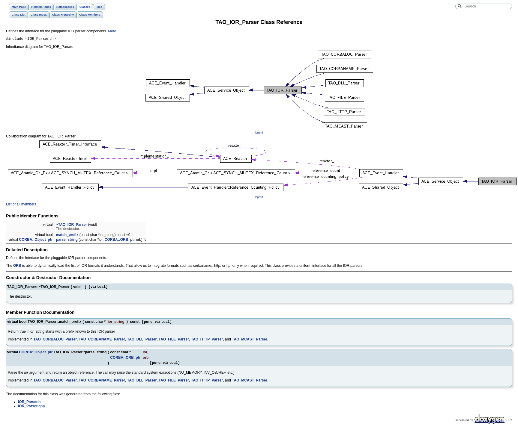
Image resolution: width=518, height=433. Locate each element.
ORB (17, 266)
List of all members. (21, 205)
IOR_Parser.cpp (31, 409)
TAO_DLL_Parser (142, 342)
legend (259, 133)
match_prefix (67, 236)
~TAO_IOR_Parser (71, 225)
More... (113, 31)
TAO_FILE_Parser (174, 342)
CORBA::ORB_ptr (120, 240)
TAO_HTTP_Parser (207, 342)
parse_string (67, 240)
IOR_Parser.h (29, 405)
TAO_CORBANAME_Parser (102, 342)
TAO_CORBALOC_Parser (54, 342)
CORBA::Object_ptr (35, 240)
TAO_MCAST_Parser (249, 342)
